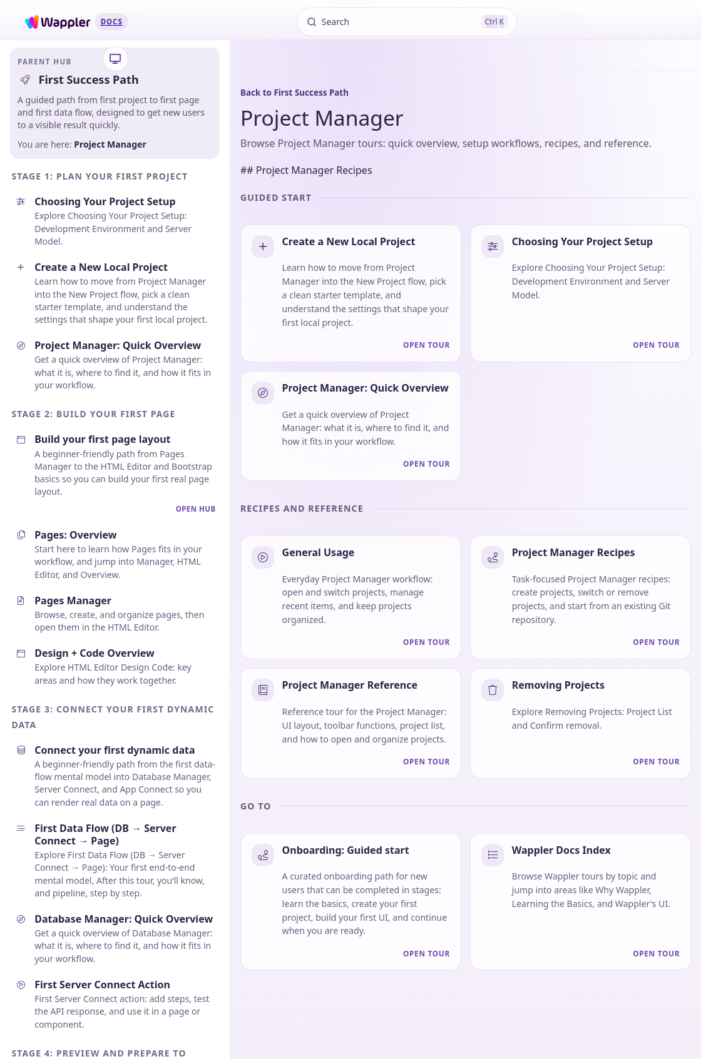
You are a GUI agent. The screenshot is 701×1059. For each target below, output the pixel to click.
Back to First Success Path (294, 92)
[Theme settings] (115, 59)
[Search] (407, 22)
